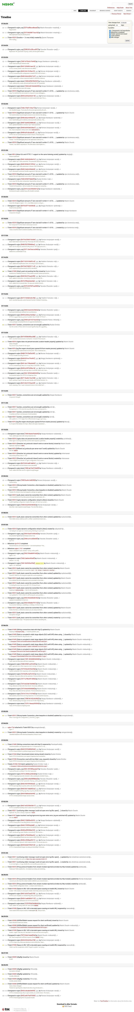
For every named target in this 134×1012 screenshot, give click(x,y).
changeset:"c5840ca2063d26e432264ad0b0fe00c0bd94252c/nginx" (29, 766)
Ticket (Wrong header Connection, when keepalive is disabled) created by (38, 732)
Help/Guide (120, 8)
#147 (33, 812)
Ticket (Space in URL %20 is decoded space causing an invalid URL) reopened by (39, 908)
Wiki (75, 10)
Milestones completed (116, 32)
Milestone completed (16, 543)
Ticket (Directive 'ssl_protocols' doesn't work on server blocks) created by (36, 458)
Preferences (111, 8)
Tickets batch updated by (26, 764)
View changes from (119, 22)
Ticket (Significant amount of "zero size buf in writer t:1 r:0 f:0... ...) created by (41, 228)
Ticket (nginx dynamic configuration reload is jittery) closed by (34, 500)
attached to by (25, 727)
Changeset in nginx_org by (32, 28)
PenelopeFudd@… (20, 631)
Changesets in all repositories (119, 30)
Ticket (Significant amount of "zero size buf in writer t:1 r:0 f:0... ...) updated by (42, 91)
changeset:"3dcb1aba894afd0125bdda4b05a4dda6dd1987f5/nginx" (29, 927)
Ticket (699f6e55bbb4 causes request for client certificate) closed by (36, 920)
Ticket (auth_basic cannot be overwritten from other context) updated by (37, 495)
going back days (116, 25)
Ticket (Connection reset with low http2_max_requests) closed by (35, 759)
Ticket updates (114, 35)
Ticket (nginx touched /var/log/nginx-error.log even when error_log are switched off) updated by (44, 815)
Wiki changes (114, 37)
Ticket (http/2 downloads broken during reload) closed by (32, 754)
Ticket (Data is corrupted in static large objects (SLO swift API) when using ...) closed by (42, 634)
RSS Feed (67, 1006)
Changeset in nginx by (31, 61)
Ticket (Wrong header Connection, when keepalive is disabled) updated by (38, 485)
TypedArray (19, 535)
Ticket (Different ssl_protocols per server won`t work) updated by (34, 448)
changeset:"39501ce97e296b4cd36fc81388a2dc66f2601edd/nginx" (29, 641)
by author (118, 28)
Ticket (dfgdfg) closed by (21, 957)
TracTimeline (104, 1001)
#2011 (16, 817)
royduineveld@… (19, 590)
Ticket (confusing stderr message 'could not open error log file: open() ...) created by (47, 862)
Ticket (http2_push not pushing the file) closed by (30, 271)
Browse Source (105, 10)
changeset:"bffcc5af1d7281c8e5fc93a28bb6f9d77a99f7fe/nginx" (28, 651)
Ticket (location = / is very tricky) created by (29, 37)
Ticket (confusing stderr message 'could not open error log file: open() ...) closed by (41, 810)
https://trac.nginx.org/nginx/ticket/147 (36, 859)
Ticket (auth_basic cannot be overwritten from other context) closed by (37, 568)
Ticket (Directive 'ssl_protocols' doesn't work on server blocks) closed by (37, 443)
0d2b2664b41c (36, 129)
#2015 (16, 450)
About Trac (129, 8)
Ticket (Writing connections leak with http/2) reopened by (33, 744)
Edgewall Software (21, 1010)
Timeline (83, 10)
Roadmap (93, 10)
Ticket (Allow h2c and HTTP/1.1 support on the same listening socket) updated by (38, 154)
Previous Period (116, 14)
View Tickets (118, 10)
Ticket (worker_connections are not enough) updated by (32, 325)
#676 (22, 445)
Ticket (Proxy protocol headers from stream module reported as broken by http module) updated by (45, 867)
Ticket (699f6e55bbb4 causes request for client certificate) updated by (42, 925)
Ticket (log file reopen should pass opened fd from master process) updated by (39, 348)
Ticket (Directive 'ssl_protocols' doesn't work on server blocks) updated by (37, 453)
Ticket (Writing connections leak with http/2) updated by (32, 629)
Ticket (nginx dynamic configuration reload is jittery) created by (34, 529)
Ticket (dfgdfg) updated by (21, 969)
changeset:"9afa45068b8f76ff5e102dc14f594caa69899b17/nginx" (28, 656)
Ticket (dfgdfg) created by (21, 979)
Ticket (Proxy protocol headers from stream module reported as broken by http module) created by (45, 884)
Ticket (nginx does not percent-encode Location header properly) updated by (38, 342)
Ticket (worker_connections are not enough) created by (29, 417)
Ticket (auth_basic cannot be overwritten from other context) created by (37, 618)
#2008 (36, 905)
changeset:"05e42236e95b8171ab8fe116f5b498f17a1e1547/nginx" (29, 646)
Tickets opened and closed (118, 34)
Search (128, 10)
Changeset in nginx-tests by (33, 81)
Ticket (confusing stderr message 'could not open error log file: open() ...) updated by (47, 857)
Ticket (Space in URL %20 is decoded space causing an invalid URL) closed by (39, 889)
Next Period (127, 14)
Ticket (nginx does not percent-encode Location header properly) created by (38, 439)
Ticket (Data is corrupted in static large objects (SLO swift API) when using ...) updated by (48, 639)
